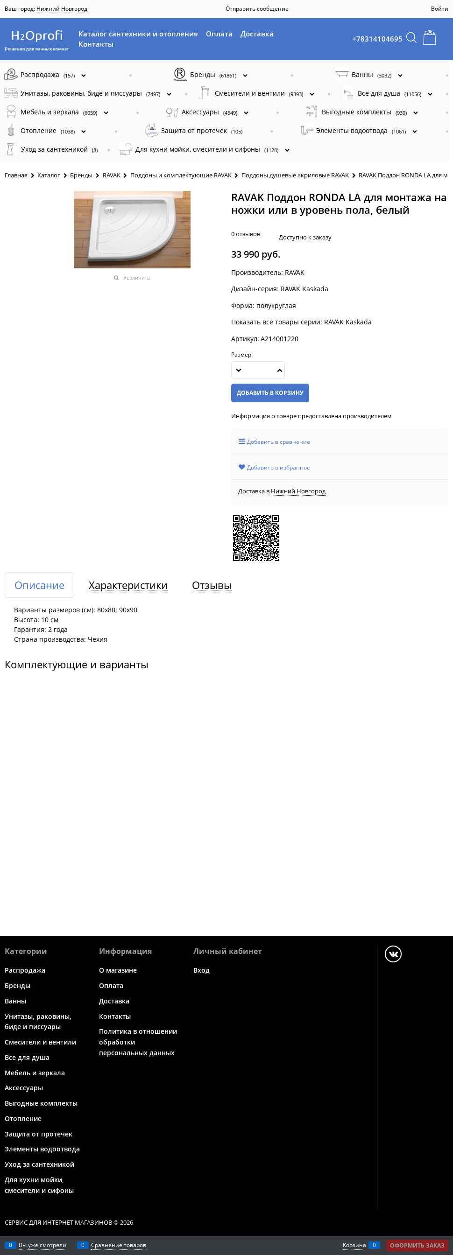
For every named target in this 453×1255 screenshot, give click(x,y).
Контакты (95, 44)
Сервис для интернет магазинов (58, 1222)
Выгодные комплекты (41, 1103)
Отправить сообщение (257, 9)
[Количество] (258, 370)
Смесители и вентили (40, 1042)
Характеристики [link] (128, 585)
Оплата (219, 33)
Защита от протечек (38, 1133)
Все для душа (27, 1057)
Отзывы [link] (212, 585)
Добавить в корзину (270, 393)
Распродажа (25, 970)
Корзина (354, 1245)
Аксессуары (24, 1087)
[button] (279, 370)
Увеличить (136, 277)
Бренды (17, 985)
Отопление (23, 1118)
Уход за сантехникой (39, 1164)
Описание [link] (39, 585)
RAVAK (294, 272)
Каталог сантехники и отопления (138, 33)
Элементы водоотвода (42, 1148)
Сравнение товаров (118, 1245)
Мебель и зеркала (35, 1072)
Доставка (257, 33)
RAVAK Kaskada (348, 321)
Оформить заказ (417, 1245)
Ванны (15, 1000)
